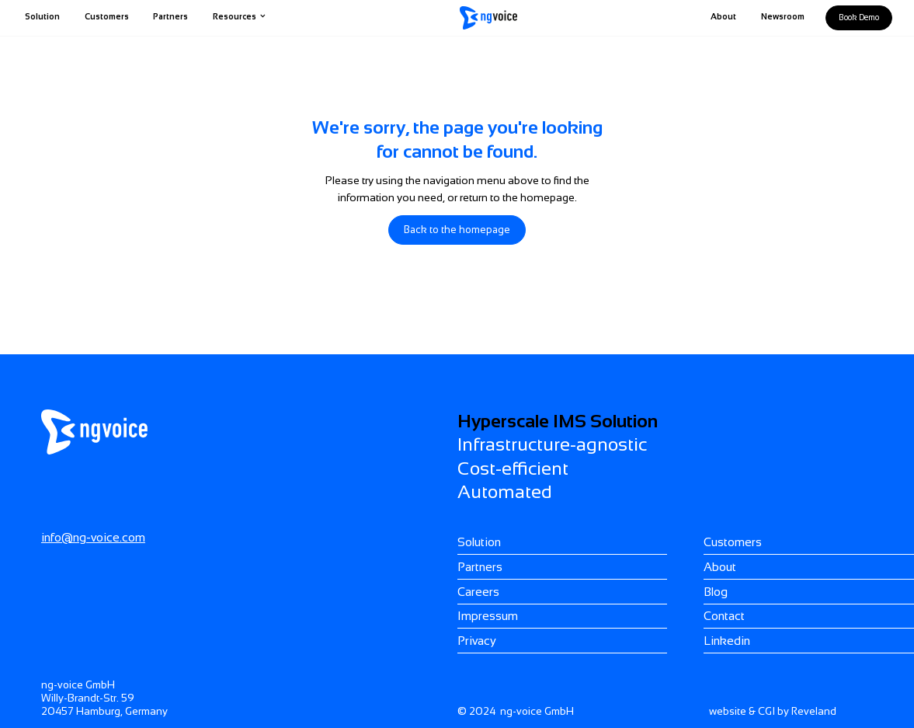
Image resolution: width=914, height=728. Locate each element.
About (723, 16)
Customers (107, 16)
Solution (42, 16)
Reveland (813, 711)
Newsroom (783, 16)
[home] (488, 18)
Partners (170, 16)
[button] (239, 18)
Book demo (859, 17)
